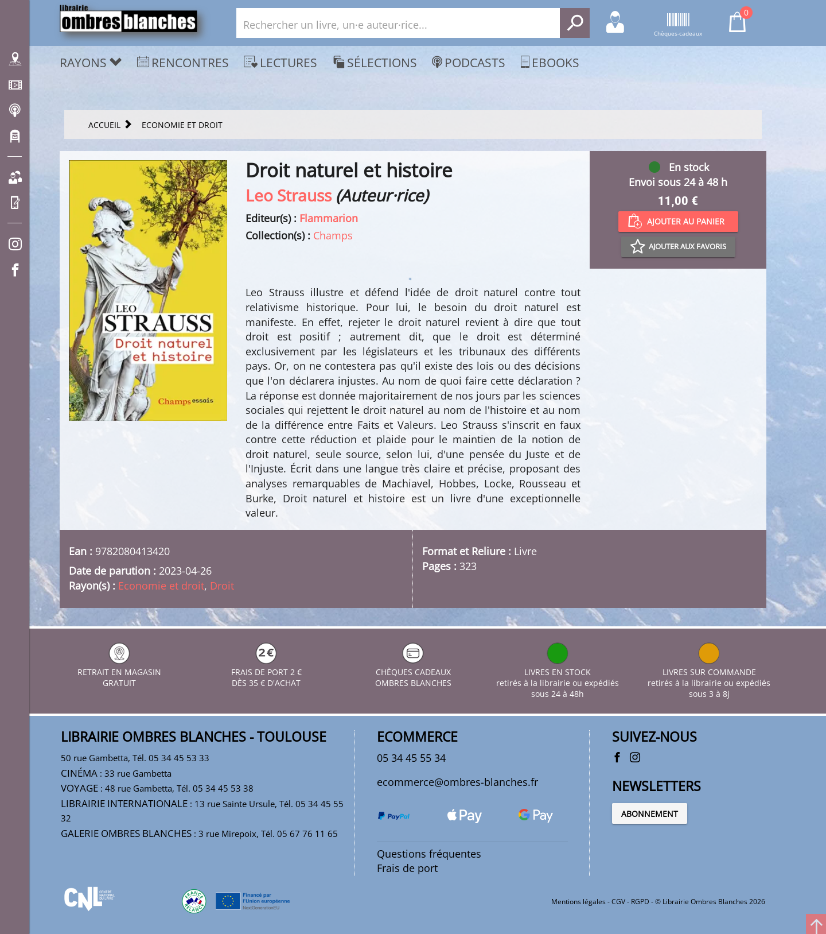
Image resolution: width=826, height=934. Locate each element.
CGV (618, 901)
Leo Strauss (289, 195)
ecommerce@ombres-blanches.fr (457, 782)
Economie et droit (161, 585)
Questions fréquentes (429, 854)
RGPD (640, 901)
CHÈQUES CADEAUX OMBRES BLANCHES (413, 672)
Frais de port (407, 868)
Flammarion (328, 218)
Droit (222, 585)
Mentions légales (578, 901)
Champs (333, 235)
